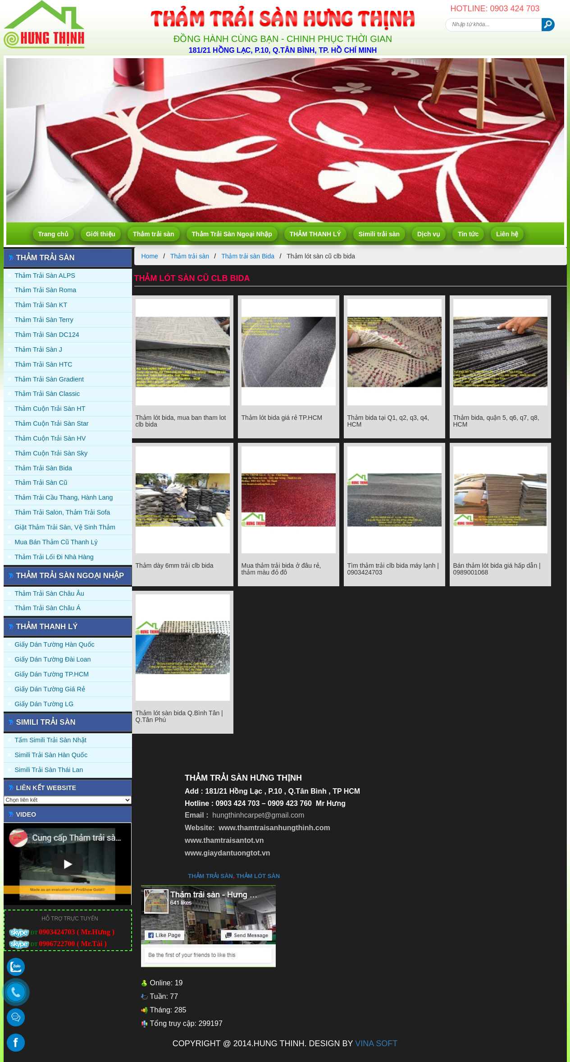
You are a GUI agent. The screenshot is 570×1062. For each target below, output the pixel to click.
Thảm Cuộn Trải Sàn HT (50, 408)
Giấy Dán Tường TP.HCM (52, 674)
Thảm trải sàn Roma (46, 290)
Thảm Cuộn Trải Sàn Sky (51, 453)
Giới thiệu (100, 234)
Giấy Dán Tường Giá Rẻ (50, 689)
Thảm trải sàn (153, 234)
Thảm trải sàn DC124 (47, 334)
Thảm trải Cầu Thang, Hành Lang (64, 497)
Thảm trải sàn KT (41, 304)
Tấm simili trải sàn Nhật (51, 740)
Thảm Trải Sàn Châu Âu (49, 593)
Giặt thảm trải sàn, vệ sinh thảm (65, 527)
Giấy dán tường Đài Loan (53, 659)
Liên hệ (507, 234)
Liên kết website (46, 787)
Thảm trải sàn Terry (44, 319)
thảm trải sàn (210, 876)
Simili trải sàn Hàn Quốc (51, 755)
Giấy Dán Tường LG (44, 704)
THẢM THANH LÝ (315, 234)
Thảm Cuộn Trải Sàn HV (50, 438)
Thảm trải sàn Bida (43, 468)
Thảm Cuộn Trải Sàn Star (52, 423)
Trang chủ (53, 234)
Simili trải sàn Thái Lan (49, 769)
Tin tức (468, 234)
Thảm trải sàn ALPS (45, 275)
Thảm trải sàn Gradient (49, 379)
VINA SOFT (376, 1043)
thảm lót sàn (258, 876)
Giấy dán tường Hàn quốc (55, 644)
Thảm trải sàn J (39, 349)
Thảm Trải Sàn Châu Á (48, 607)
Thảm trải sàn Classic (47, 393)
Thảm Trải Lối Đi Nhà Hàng (54, 557)
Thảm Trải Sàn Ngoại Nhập (232, 234)
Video (26, 814)
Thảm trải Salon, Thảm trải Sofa (62, 512)
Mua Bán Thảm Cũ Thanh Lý (56, 542)
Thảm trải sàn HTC (44, 364)
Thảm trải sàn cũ (41, 482)
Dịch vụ (428, 234)
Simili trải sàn (379, 234)
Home (149, 256)
